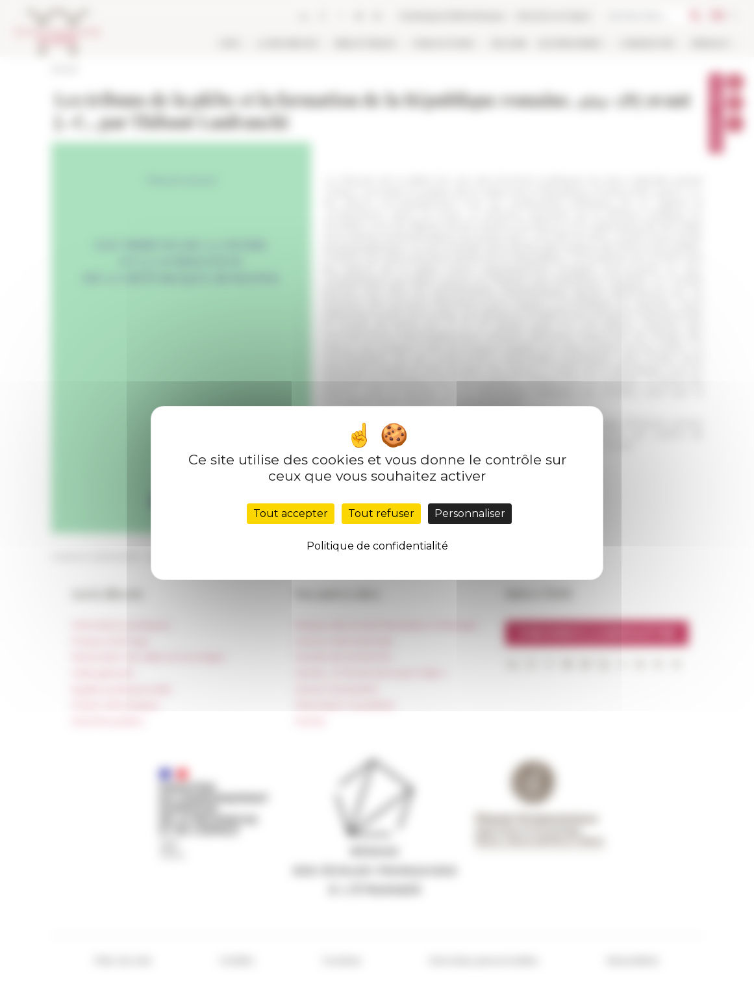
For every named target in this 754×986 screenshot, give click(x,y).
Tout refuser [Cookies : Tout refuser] (381, 513)
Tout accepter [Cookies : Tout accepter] (290, 513)
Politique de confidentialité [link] (377, 546)
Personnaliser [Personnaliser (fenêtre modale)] (469, 513)
